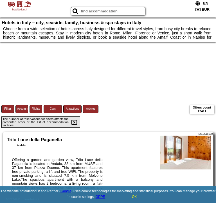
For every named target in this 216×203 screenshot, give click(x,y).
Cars (53, 108)
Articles (90, 108)
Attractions (72, 108)
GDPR (100, 197)
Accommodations (22, 108)
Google (65, 191)
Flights (36, 108)
